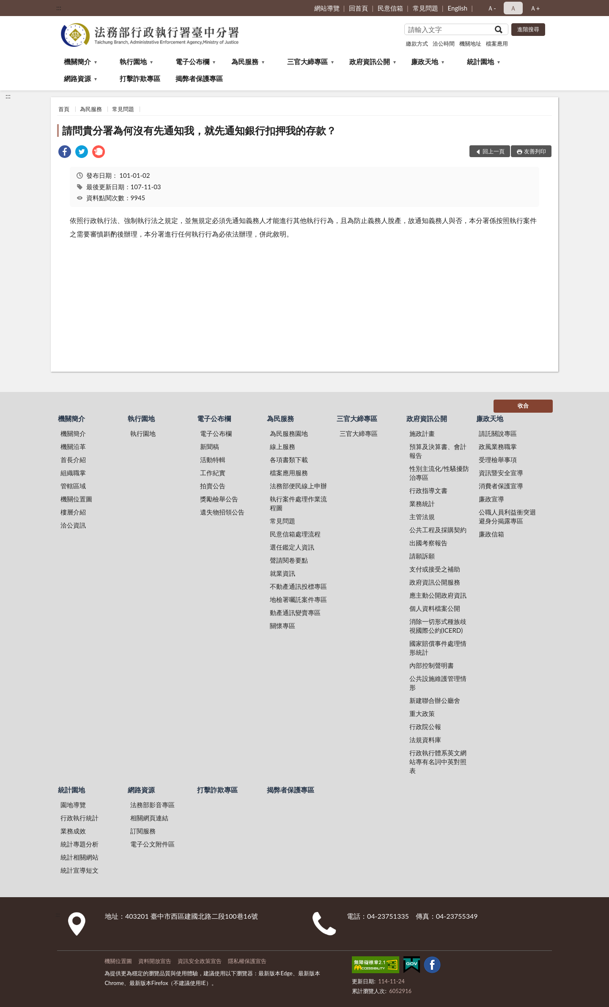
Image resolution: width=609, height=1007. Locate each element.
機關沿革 (73, 446)
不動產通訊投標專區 (298, 586)
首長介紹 (73, 459)
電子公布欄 (192, 61)
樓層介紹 (73, 512)
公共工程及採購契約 (437, 529)
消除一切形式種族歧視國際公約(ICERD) (437, 626)
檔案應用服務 (289, 472)
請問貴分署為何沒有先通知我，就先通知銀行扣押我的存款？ (199, 130)
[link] (64, 152)
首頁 (63, 109)
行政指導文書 (428, 490)
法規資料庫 (425, 739)
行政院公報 (425, 726)
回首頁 (358, 8)
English (458, 8)
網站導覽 (327, 8)
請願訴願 (422, 556)
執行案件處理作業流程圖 (298, 503)
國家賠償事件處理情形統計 (437, 648)
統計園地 (480, 61)
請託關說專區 (498, 433)
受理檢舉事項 (498, 459)
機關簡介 (77, 61)
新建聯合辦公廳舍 (434, 700)
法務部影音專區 (152, 804)
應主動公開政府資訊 (437, 595)
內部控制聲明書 (431, 665)
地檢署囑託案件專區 (298, 599)
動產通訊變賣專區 (295, 612)
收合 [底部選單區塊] (523, 405)
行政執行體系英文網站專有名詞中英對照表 (437, 761)
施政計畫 (422, 433)
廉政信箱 (491, 534)
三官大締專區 (307, 61)
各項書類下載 (289, 459)
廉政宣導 (491, 499)
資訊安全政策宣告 (200, 961)
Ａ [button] (513, 8)
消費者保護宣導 (501, 486)
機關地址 (470, 43)
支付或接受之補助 (434, 569)
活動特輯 (212, 459)
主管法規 (422, 516)
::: (58, 7)
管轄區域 (73, 486)
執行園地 (133, 61)
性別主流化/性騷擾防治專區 (439, 473)
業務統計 (422, 503)
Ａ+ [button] (535, 8)
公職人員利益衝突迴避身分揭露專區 (507, 516)
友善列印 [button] (535, 151)
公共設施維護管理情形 (437, 683)
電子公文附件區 (152, 844)
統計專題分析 (79, 844)
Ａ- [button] (491, 8)
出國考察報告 (428, 543)
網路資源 (77, 78)
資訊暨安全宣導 (501, 472)
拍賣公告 (212, 486)
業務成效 (73, 831)
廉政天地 (424, 61)
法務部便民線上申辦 (298, 486)
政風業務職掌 (498, 446)
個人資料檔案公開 (434, 608)
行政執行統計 (79, 818)
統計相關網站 (79, 857)
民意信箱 (390, 8)
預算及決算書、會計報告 (437, 451)
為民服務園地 (289, 433)
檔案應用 (497, 43)
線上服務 (282, 446)
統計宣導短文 (79, 870)
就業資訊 (282, 573)
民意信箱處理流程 (295, 534)
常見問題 (425, 8)
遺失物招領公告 (222, 512)
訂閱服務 (143, 831)
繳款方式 (417, 43)
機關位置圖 (76, 499)
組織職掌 (73, 472)
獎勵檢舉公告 (219, 499)
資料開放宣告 (154, 961)
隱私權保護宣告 (247, 961)
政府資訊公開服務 (434, 582)
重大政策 (422, 713)
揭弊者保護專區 (199, 78)
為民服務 (244, 61)
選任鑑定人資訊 (292, 547)
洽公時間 (444, 43)
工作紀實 (212, 472)
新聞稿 (209, 446)
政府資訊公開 (369, 61)
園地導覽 (73, 804)
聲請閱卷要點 (289, 560)
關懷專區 (282, 625)
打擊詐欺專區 (140, 78)
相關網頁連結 (149, 818)
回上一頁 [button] (494, 151)
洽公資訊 (73, 525)
